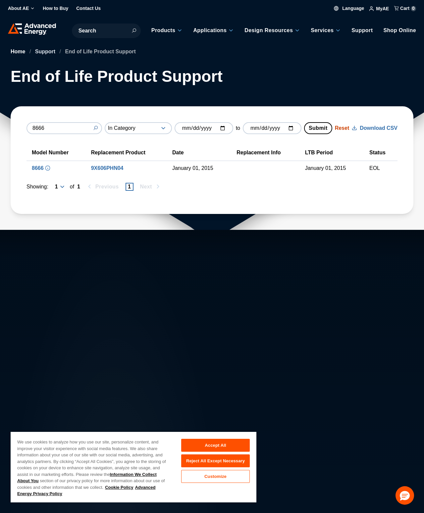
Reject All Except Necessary (215, 461)
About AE (22, 416)
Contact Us (24, 430)
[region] (133, 466)
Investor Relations (135, 430)
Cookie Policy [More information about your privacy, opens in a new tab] (119, 487)
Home (19, 51)
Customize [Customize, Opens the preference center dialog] (215, 477)
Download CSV (375, 128)
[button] (405, 495)
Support (46, 51)
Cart (405, 8)
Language (349, 8)
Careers (123, 416)
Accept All (215, 445)
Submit (318, 128)
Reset (342, 128)
